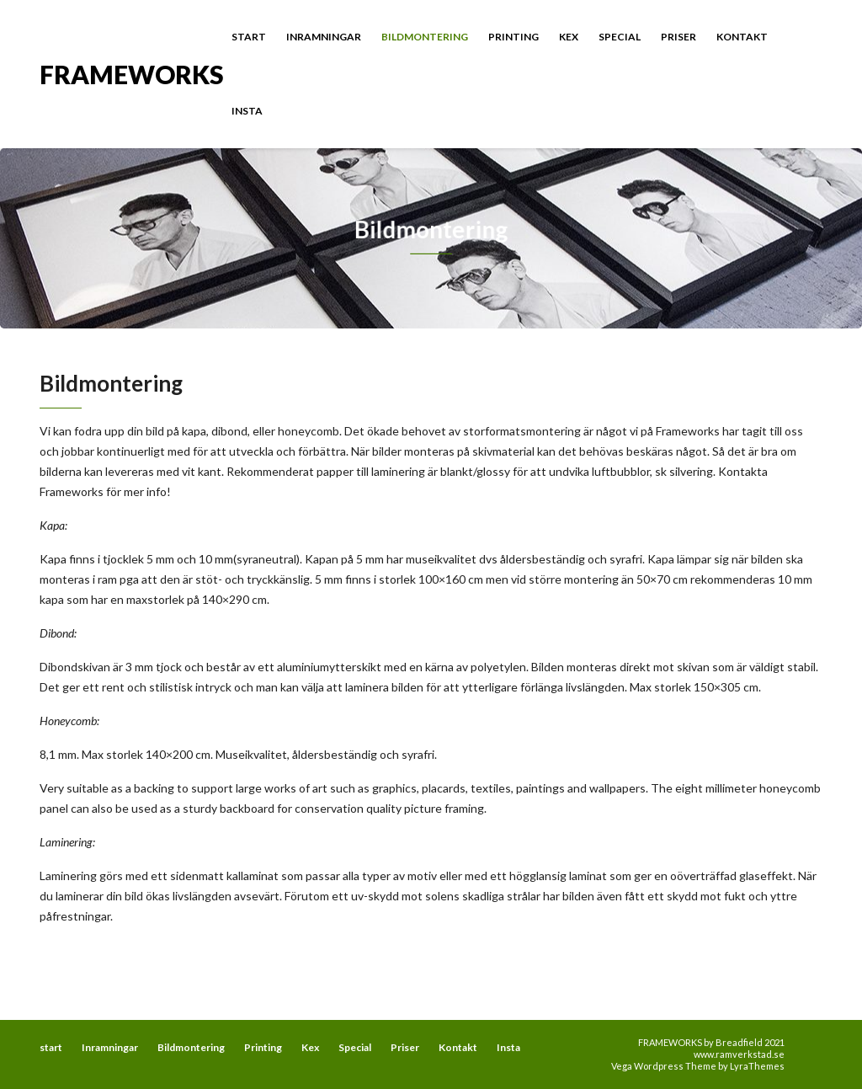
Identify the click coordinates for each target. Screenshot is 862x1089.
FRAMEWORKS (132, 73)
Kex (568, 36)
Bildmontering (424, 36)
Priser (678, 36)
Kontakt (742, 36)
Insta (247, 110)
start (248, 36)
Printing (513, 36)
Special (620, 36)
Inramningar (323, 36)
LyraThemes (757, 1065)
